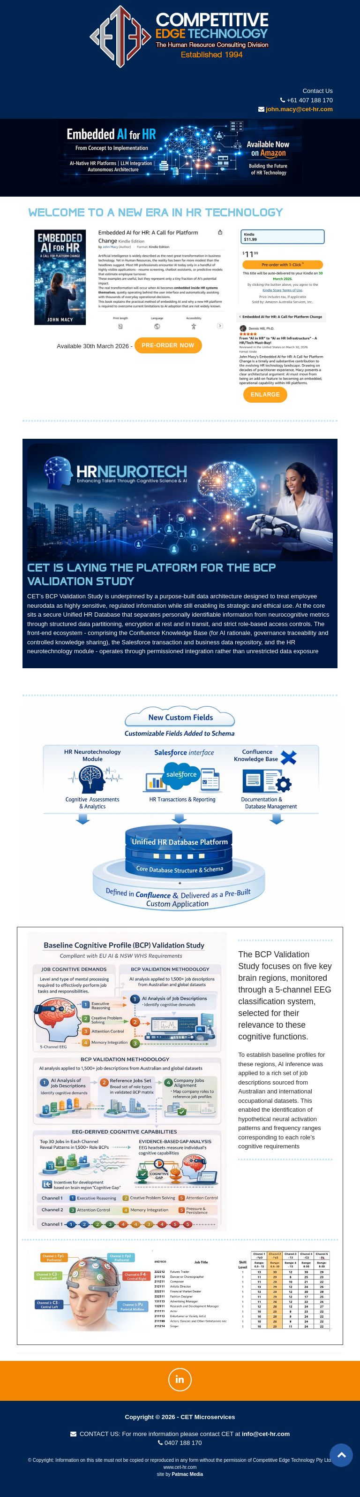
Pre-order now (168, 345)
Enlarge (265, 394)
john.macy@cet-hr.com (299, 109)
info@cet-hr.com (266, 1433)
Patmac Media (187, 1474)
